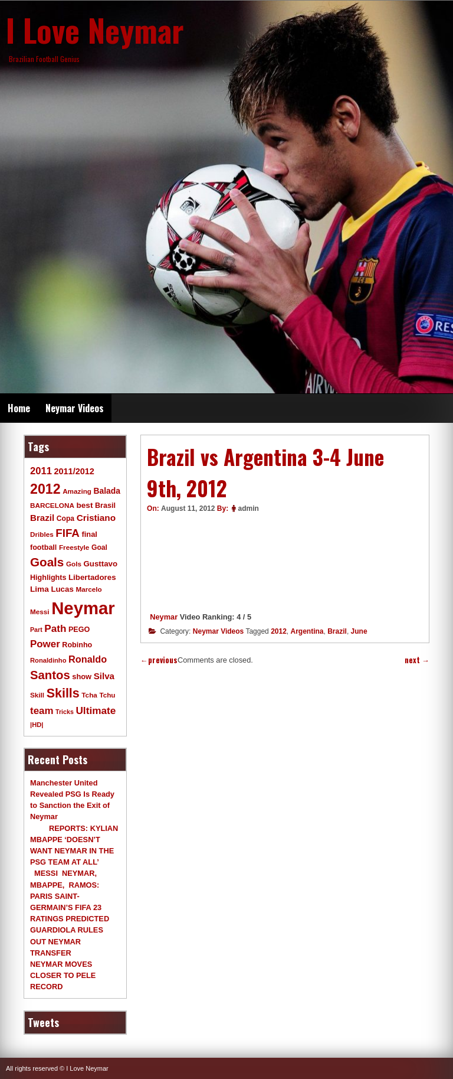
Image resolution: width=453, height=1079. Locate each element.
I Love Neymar (95, 29)
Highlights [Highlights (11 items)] (48, 577)
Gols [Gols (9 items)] (73, 564)
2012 (279, 631)
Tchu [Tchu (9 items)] (107, 695)
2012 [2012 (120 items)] (45, 489)
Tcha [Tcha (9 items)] (89, 695)
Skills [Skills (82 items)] (63, 693)
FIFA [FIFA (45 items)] (67, 533)
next (417, 660)
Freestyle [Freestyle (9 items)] (74, 547)
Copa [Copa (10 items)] (65, 518)
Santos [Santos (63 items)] (50, 675)
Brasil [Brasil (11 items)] (105, 505)
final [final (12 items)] (89, 534)
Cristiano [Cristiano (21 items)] (96, 518)
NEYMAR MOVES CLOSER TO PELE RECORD (63, 975)
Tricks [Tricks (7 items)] (64, 711)
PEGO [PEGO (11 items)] (79, 629)
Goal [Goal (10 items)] (99, 547)
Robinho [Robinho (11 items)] (77, 645)
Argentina (307, 631)
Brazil (337, 631)
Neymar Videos (74, 408)
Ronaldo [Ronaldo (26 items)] (87, 659)
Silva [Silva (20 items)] (104, 676)
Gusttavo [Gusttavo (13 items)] (101, 563)
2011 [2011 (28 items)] (41, 471)
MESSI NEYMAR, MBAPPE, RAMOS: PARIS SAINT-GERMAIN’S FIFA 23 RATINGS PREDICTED (69, 896)
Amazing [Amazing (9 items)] (77, 491)
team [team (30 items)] (41, 710)
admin (248, 508)
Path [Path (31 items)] (55, 628)
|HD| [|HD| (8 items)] (36, 724)
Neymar (164, 616)
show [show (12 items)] (81, 676)
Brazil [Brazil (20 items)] (42, 518)
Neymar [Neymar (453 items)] (83, 608)
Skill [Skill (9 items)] (37, 695)
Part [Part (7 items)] (36, 629)
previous (159, 660)
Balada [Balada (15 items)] (107, 491)
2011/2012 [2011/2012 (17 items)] (74, 471)
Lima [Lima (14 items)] (39, 589)
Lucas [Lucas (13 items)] (62, 589)
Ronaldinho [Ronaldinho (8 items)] (48, 660)
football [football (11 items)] (43, 547)
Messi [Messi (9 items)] (40, 611)
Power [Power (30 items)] (45, 644)
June (359, 631)
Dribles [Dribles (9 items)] (42, 534)
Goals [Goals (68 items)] (47, 562)
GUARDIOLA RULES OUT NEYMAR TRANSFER (66, 941)
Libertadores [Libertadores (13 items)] (92, 577)
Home (19, 408)
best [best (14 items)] (84, 505)
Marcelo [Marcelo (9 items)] (88, 589)
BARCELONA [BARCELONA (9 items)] (52, 505)
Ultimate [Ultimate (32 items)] (96, 710)
